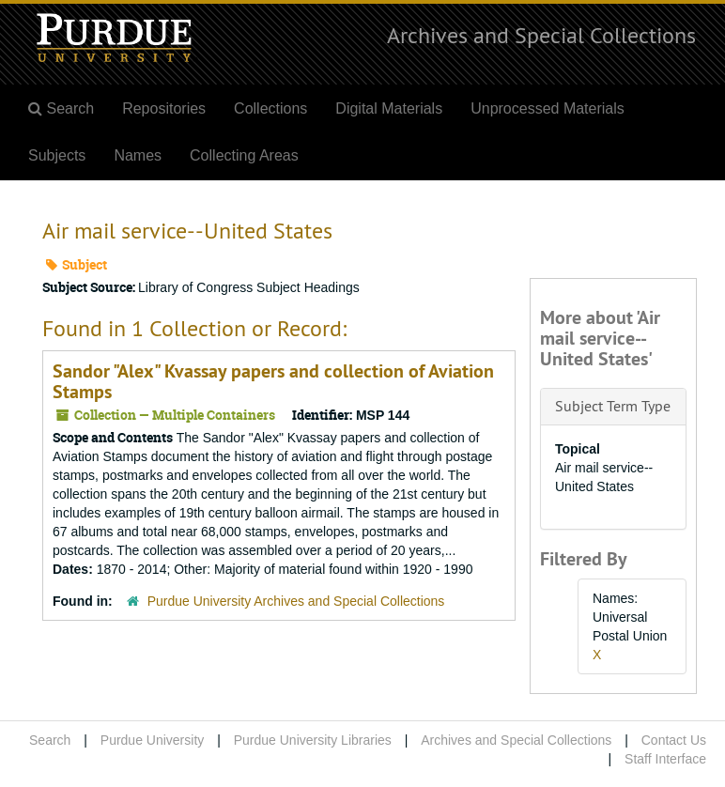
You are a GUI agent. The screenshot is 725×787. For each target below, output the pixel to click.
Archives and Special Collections (541, 35)
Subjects (56, 155)
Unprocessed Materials (547, 108)
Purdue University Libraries (313, 740)
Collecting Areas (244, 155)
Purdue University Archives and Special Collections (296, 601)
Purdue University (152, 740)
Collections (270, 108)
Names (138, 155)
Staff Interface (665, 758)
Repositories (164, 108)
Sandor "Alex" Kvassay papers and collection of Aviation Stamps (273, 381)
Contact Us (673, 740)
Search (49, 740)
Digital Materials (388, 108)
